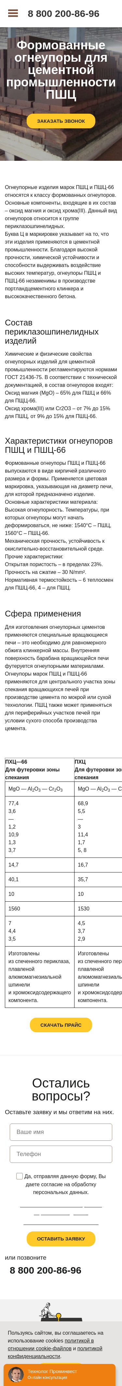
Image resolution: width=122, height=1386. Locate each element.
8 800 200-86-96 (63, 14)
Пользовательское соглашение (60, 1222)
